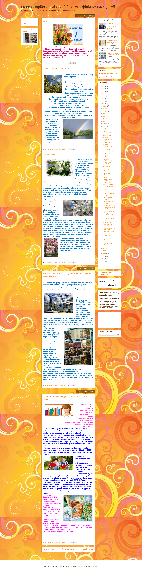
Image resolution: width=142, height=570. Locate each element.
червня (105, 121)
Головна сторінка (68, 549)
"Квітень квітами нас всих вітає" (109, 234)
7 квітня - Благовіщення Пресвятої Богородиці (107, 180)
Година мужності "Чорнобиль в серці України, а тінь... (108, 154)
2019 (103, 101)
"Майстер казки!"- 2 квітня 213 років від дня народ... (108, 224)
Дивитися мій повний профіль (108, 77)
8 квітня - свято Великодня (107, 174)
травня (105, 123)
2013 (103, 266)
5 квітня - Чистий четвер (108, 202)
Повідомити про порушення (105, 273)
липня (105, 118)
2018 (103, 104)
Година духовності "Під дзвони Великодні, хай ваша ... (108, 214)
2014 (103, 264)
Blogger (96, 566)
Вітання (46, 21)
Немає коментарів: (60, 63)
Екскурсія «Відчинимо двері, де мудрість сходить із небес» (113, 26)
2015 (103, 261)
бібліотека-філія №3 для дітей (109, 74)
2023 (103, 91)
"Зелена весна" (50, 154)
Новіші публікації (48, 549)
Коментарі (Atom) (73, 555)
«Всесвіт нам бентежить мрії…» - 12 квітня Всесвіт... (109, 169)
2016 (103, 259)
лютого (105, 250)
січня (104, 253)
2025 (103, 86)
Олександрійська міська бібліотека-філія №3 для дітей (68, 7)
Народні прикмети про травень (57, 68)
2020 (103, 99)
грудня (105, 106)
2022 (103, 93)
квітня (105, 126)
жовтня (105, 111)
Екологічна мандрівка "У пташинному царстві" (107, 161)
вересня (105, 113)
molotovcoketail (81, 566)
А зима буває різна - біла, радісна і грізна (113, 53)
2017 (103, 256)
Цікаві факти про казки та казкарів (112, 41)
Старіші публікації (87, 549)
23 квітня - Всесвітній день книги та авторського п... (108, 147)
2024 (103, 89)
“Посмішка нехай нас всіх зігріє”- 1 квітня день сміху (109, 229)
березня (105, 248)
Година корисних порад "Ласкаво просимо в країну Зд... (108, 187)
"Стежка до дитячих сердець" (109, 219)
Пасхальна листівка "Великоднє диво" (109, 192)
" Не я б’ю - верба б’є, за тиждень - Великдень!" (108, 243)
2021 (103, 96)
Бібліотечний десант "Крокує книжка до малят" (109, 207)
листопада (106, 108)
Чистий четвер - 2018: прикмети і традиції (108, 197)
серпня (105, 116)
